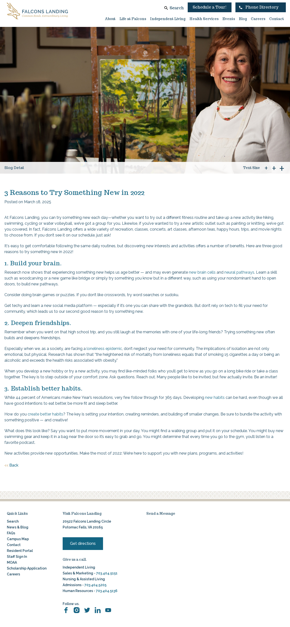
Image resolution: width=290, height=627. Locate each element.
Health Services (204, 19)
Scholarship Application (26, 568)
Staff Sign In (17, 557)
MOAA (12, 562)
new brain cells (202, 272)
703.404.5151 (106, 573)
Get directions (83, 543)
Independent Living (168, 19)
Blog (243, 19)
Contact (276, 19)
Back (11, 465)
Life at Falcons (132, 19)
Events (228, 19)
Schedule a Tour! (210, 7)
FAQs (11, 533)
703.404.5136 (106, 591)
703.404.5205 (95, 585)
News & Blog (17, 527)
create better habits (45, 414)
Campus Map (18, 539)
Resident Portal (20, 551)
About (110, 19)
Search (177, 8)
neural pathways (239, 272)
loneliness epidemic (104, 348)
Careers (258, 19)
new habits (215, 397)
